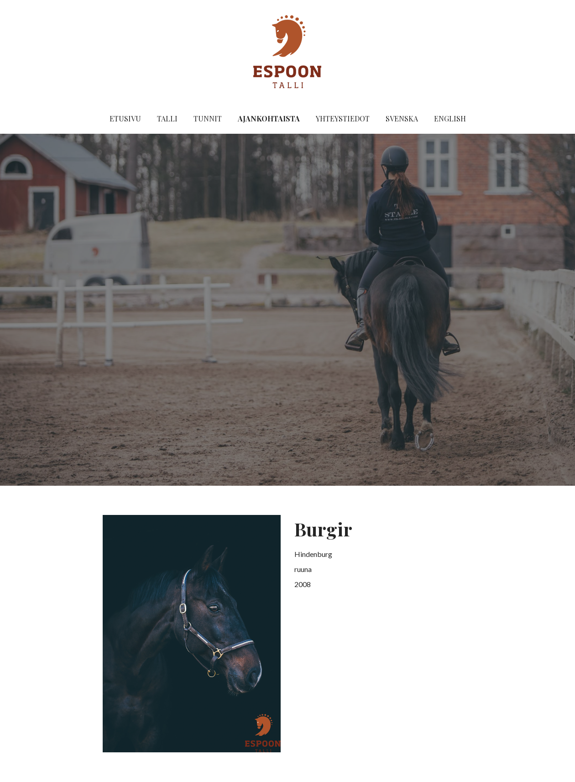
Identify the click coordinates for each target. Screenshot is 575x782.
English (450, 118)
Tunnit (207, 118)
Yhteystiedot (343, 118)
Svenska (402, 118)
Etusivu (125, 118)
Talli (167, 118)
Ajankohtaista (269, 118)
